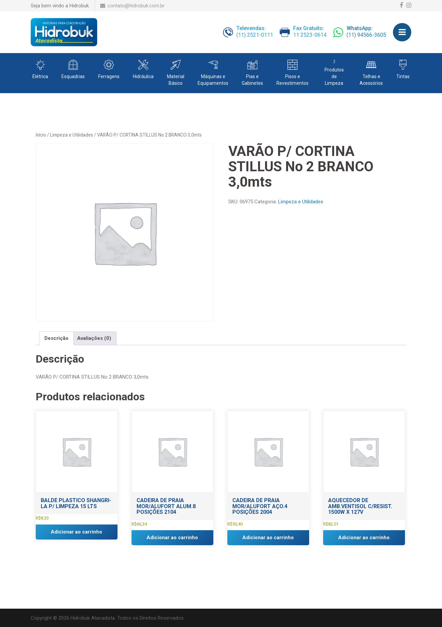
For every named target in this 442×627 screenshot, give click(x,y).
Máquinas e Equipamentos (213, 80)
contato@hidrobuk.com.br (132, 6)
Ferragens (109, 76)
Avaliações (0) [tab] (94, 338)
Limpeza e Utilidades (71, 135)
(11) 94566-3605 (366, 32)
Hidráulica (143, 76)
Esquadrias (73, 76)
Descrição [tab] (56, 338)
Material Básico (175, 80)
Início (41, 135)
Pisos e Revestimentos (292, 80)
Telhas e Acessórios (371, 80)
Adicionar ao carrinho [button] (76, 532)
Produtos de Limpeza (334, 76)
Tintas (403, 76)
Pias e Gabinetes (252, 80)
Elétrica (40, 76)
